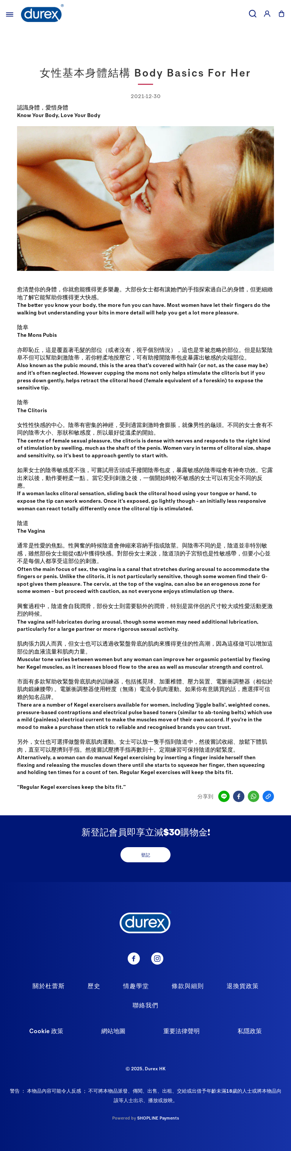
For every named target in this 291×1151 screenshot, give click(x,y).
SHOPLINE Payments (158, 1117)
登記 (145, 854)
